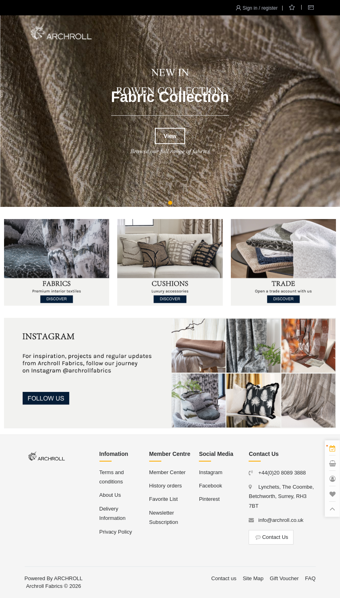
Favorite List (163, 499)
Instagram (210, 472)
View (170, 136)
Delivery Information (112, 513)
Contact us (224, 578)
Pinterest (209, 499)
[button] (170, 203)
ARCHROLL (68, 578)
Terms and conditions (111, 477)
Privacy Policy (115, 532)
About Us (110, 495)
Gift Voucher (284, 578)
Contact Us (271, 537)
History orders (165, 486)
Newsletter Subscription (163, 517)
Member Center (167, 472)
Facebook (210, 486)
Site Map (253, 578)
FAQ (310, 578)
